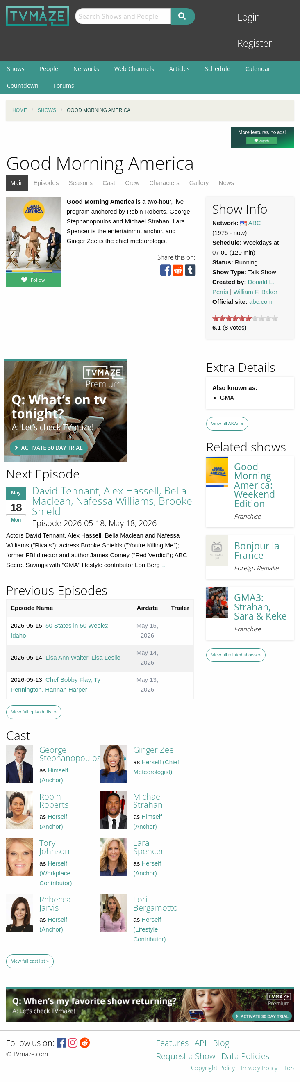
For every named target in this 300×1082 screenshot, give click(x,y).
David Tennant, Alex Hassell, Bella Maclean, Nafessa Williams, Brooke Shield (112, 500)
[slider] (245, 318)
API (201, 1043)
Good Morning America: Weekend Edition (254, 485)
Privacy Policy (259, 1068)
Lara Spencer (148, 846)
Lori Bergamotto (155, 903)
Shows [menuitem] (16, 69)
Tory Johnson (54, 846)
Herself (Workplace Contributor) (55, 873)
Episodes (46, 182)
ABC (254, 222)
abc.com (261, 301)
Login (248, 17)
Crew (132, 182)
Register (254, 43)
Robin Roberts (53, 800)
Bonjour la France (257, 551)
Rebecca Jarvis (55, 903)
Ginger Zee (153, 749)
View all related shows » (235, 654)
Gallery (199, 182)
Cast (108, 182)
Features (172, 1043)
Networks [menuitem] (86, 69)
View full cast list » (30, 961)
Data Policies (245, 1056)
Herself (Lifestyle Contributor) (149, 929)
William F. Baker (255, 291)
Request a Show (185, 1056)
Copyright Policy (213, 1068)
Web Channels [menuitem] (134, 69)
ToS (289, 1068)
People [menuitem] (49, 69)
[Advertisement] (65, 410)
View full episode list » (33, 711)
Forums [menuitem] (64, 85)
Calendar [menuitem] (257, 69)
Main (17, 182)
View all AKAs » (227, 423)
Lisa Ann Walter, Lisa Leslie (82, 657)
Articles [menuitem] (179, 69)
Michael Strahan (148, 800)
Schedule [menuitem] (217, 69)
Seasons (81, 182)
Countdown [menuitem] (23, 85)
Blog (221, 1043)
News (226, 182)
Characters (164, 182)
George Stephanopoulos (70, 753)
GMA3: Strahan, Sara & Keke (260, 606)
